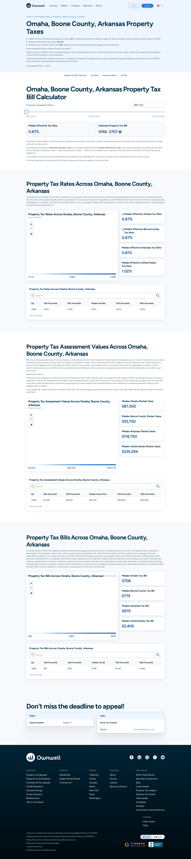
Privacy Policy (31, 840)
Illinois (92, 786)
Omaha (81, 17)
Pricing (113, 778)
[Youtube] (163, 757)
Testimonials (142, 798)
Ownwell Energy (34, 790)
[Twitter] (155, 757)
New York (94, 790)
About (113, 775)
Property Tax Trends (145, 794)
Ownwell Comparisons (147, 778)
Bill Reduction (33, 798)
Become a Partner (118, 786)
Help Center (149, 821)
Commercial (65, 782)
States (92, 770)
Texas (92, 794)
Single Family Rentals (70, 778)
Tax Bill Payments (34, 786)
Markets (64, 770)
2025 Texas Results (145, 775)
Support (147, 817)
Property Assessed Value (39, 105)
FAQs (145, 825)
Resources (141, 770)
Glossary (140, 806)
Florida (92, 778)
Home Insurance (34, 794)
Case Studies (142, 786)
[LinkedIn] (139, 757)
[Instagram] (147, 757)
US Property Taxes (42, 17)
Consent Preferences (34, 847)
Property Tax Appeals (36, 775)
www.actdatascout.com (144, 729)
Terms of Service (43, 840)
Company (114, 770)
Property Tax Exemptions (38, 778)
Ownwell (37, 217)
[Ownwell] (35, 5)
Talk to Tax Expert (34, 802)
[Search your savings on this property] (158, 295)
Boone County (69, 17)
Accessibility (61, 840)
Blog (138, 782)
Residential (65, 775)
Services (30, 770)
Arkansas (56, 17)
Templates (141, 802)
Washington (95, 798)
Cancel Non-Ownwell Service (150, 810)
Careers (113, 782)
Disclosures (71, 840)
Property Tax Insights (146, 790)
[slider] (26, 112)
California (93, 775)
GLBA (53, 840)
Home (29, 17)
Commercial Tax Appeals (38, 782)
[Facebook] (132, 757)
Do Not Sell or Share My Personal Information (43, 843)
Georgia (93, 782)
